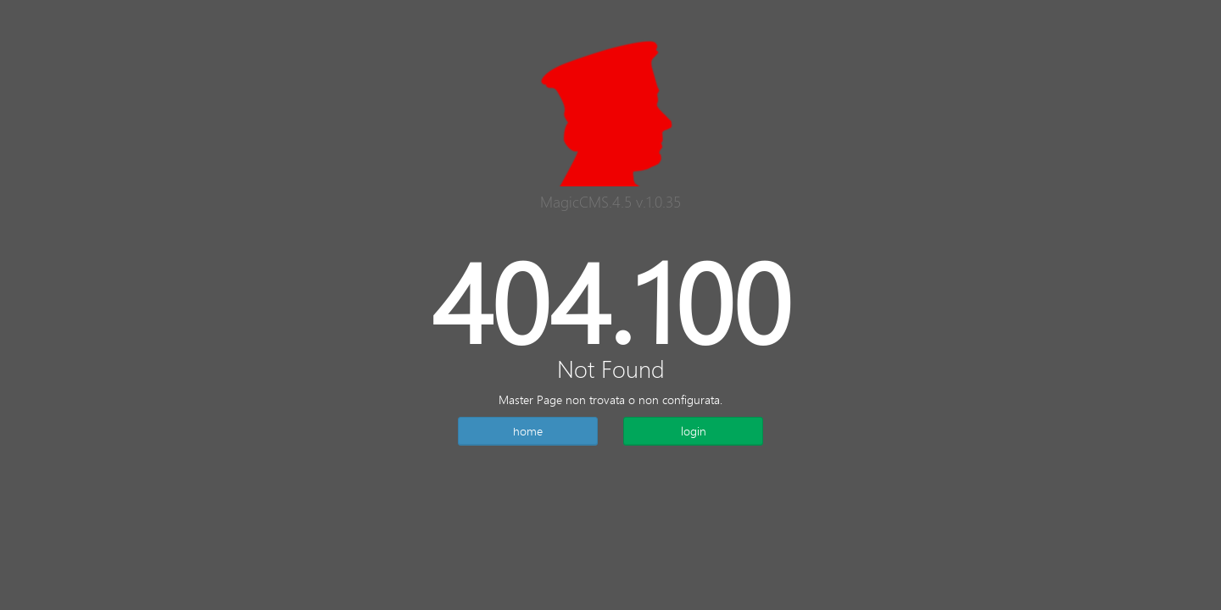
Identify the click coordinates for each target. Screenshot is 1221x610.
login (693, 431)
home (528, 431)
